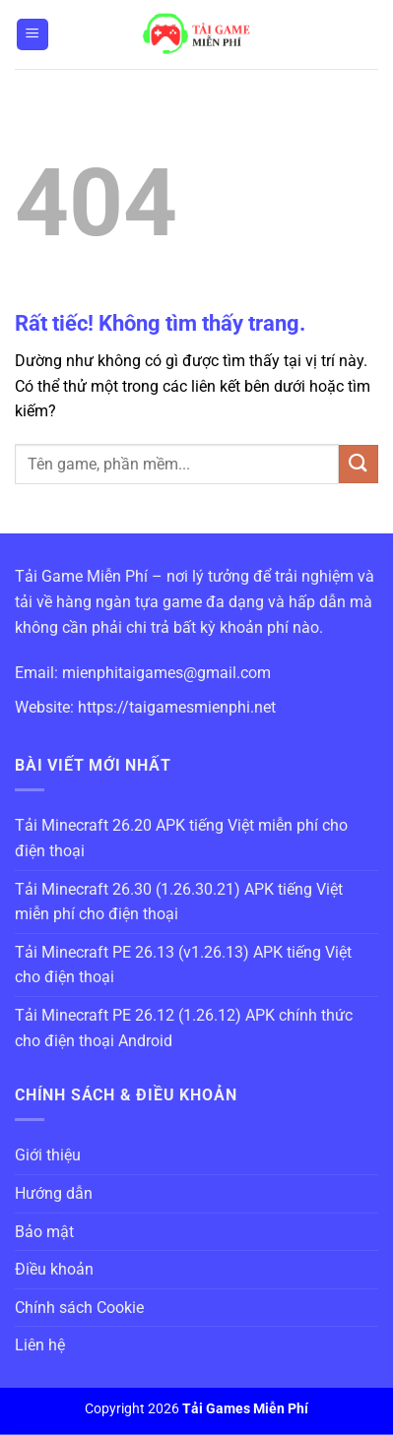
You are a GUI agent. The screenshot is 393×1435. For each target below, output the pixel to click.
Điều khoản (54, 1269)
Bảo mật (44, 1231)
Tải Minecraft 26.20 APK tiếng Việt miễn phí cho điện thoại (181, 838)
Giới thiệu (48, 1155)
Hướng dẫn (54, 1193)
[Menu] (32, 35)
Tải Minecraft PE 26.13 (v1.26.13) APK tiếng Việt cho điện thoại (183, 965)
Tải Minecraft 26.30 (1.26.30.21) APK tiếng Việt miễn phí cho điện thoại (179, 902)
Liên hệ (40, 1345)
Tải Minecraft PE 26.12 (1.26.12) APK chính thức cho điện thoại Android (184, 1028)
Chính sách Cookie (79, 1307)
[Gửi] (358, 464)
